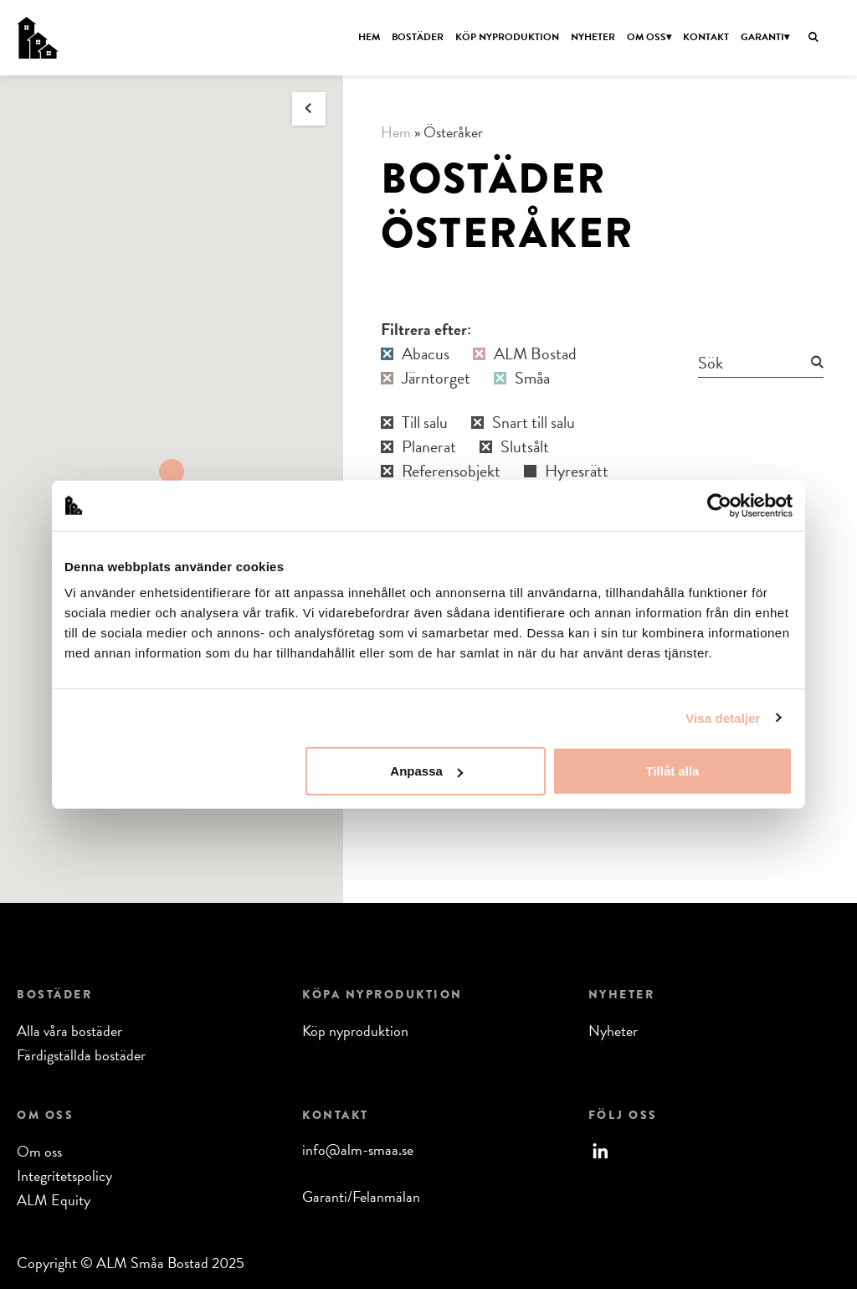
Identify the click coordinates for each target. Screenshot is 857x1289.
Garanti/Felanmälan (361, 1196)
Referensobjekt (451, 471)
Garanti (762, 36)
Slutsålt (524, 447)
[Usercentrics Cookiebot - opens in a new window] (719, 505)
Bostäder (418, 36)
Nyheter (593, 36)
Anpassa (426, 771)
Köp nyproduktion (507, 36)
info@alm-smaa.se (357, 1149)
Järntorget (436, 378)
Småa (532, 378)
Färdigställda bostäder (81, 1055)
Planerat (429, 447)
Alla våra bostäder (69, 1030)
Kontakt (706, 36)
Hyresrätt (576, 471)
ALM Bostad (535, 354)
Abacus (425, 354)
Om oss (646, 36)
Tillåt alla (672, 771)
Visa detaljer (722, 717)
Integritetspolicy (64, 1175)
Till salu (425, 422)
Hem (369, 36)
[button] (171, 474)
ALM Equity (53, 1199)
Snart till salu (533, 422)
